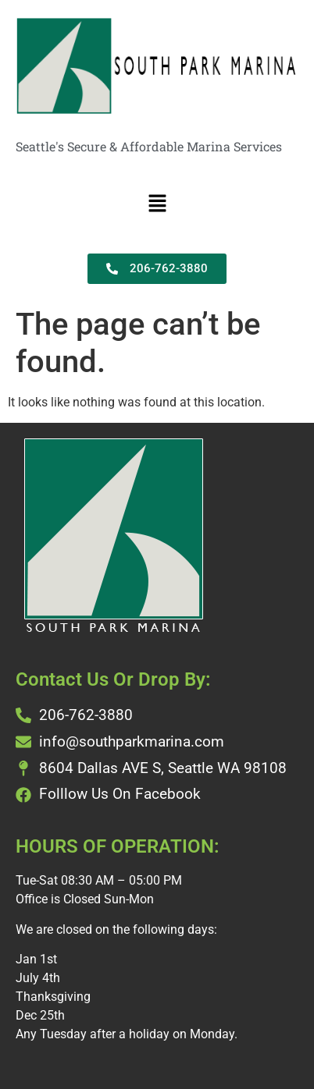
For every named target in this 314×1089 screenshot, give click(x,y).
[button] (157, 204)
